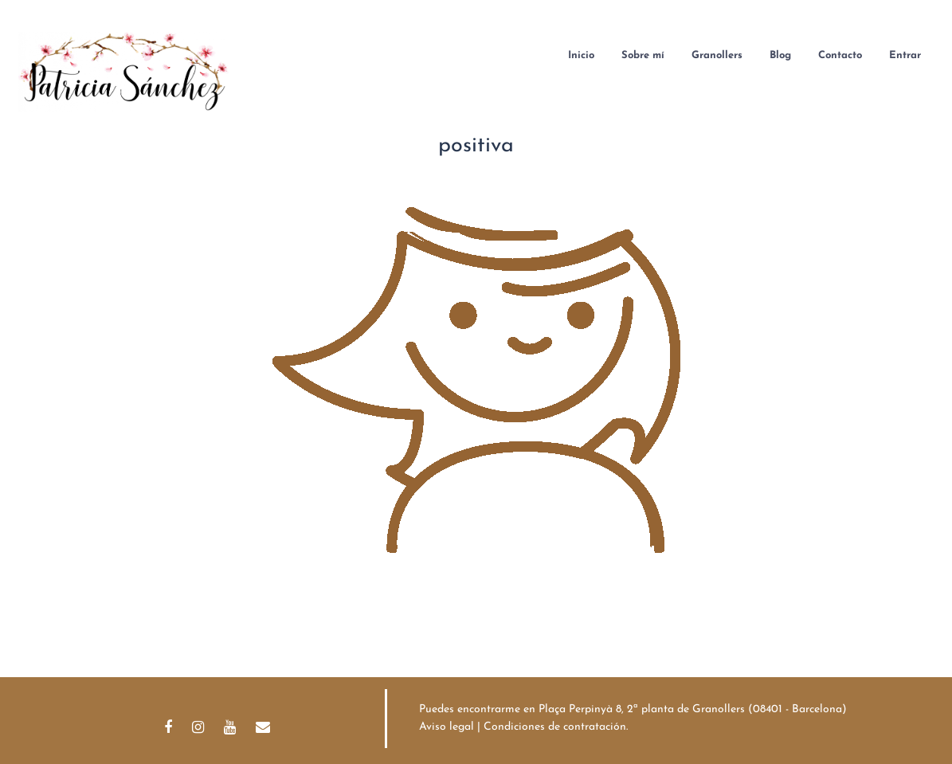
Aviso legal (446, 727)
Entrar (905, 55)
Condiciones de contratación (555, 727)
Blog (780, 55)
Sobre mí (642, 55)
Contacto (840, 55)
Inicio (581, 55)
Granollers (716, 55)
